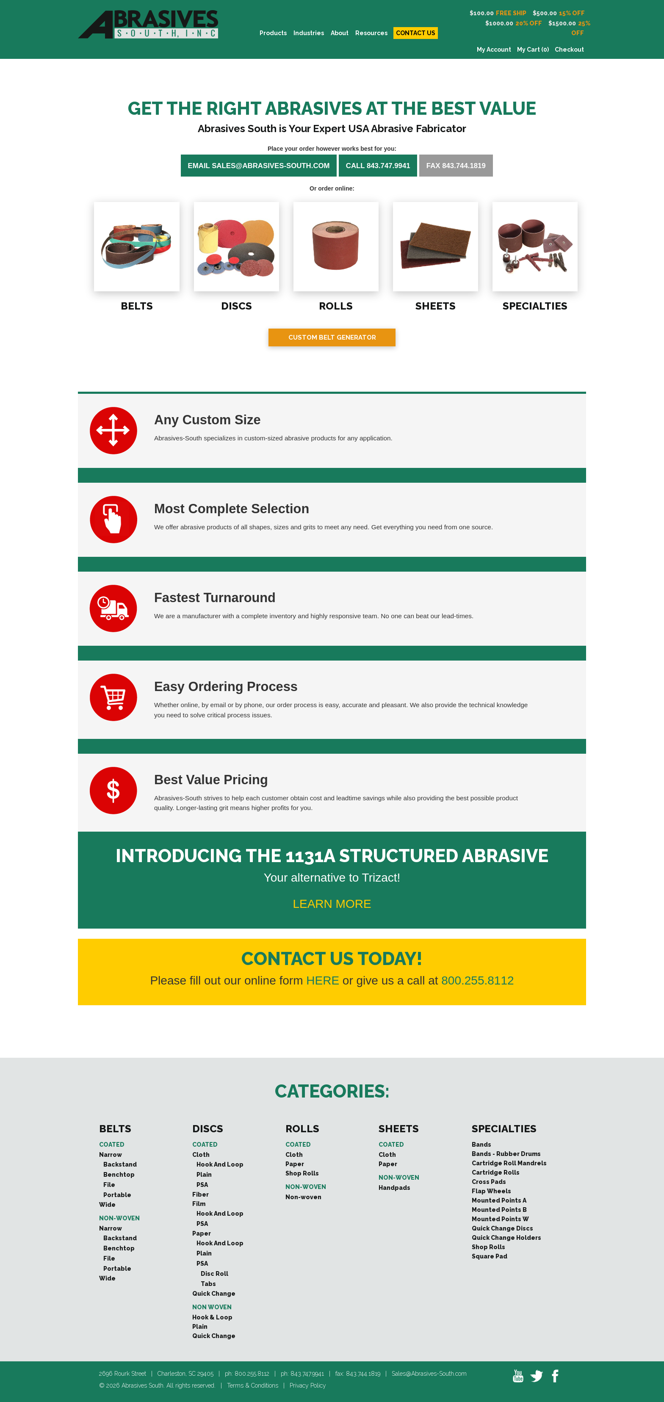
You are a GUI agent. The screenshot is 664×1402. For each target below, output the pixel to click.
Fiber (200, 1194)
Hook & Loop (212, 1317)
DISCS (235, 305)
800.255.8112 (477, 980)
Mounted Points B (499, 1209)
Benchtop (119, 1174)
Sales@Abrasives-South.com (429, 1373)
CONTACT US (415, 33)
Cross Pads (489, 1181)
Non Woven (212, 1307)
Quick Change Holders (506, 1237)
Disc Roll (214, 1273)
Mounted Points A (499, 1200)
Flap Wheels (491, 1191)
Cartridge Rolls (496, 1172)
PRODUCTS (273, 33)
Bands (481, 1144)
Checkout (569, 49)
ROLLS (335, 305)
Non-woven (119, 1218)
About (340, 33)
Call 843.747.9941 (378, 165)
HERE (322, 980)
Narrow (110, 1154)
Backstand (120, 1164)
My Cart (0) (533, 49)
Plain (204, 1174)
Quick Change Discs (502, 1228)
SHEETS (435, 305)
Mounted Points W (500, 1219)
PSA (202, 1184)
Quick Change (213, 1293)
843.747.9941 (307, 1373)
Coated (112, 1144)
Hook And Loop (219, 1164)
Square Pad (489, 1256)
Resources (371, 33)
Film (198, 1203)
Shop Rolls (302, 1173)
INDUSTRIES (308, 33)
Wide (107, 1204)
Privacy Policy (308, 1385)
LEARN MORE (332, 903)
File (109, 1184)
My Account (494, 49)
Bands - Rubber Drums (506, 1153)
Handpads (394, 1187)
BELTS (136, 305)
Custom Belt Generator (332, 337)
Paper (201, 1233)
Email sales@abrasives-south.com (259, 165)
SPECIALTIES (534, 305)
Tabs (208, 1283)
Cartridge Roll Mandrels (509, 1163)
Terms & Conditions (252, 1385)
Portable (117, 1195)
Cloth (201, 1154)
